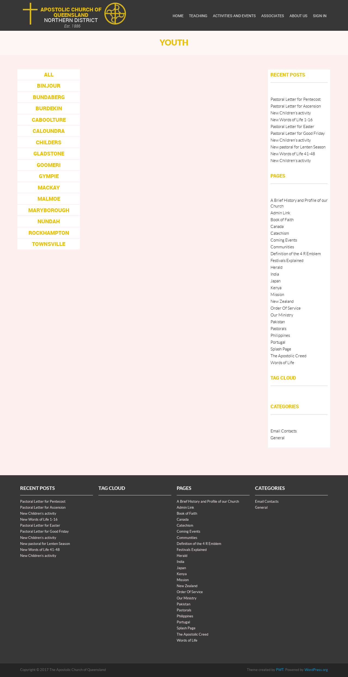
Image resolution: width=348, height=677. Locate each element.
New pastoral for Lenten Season (298, 147)
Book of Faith (282, 220)
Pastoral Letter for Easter (292, 127)
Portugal (278, 342)
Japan (276, 281)
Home (178, 15)
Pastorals (278, 329)
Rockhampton (49, 232)
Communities (282, 247)
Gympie (49, 176)
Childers (48, 142)
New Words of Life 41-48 (293, 154)
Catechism (280, 233)
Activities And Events (234, 15)
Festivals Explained (287, 261)
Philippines (280, 336)
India (275, 274)
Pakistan (278, 322)
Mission (277, 295)
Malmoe (49, 198)
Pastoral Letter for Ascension (296, 106)
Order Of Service (286, 308)
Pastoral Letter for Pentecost (296, 99)
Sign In (320, 15)
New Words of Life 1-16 (292, 120)
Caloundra (49, 131)
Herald (276, 268)
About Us (298, 15)
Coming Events (284, 240)
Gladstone (48, 153)
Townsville (48, 244)
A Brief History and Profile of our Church (208, 502)
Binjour (48, 85)
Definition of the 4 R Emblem (296, 254)
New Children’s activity (291, 113)
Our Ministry (282, 315)
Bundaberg (49, 97)
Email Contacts (284, 431)
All (49, 74)
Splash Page (281, 349)
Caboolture (49, 119)
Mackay (49, 187)
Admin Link (280, 213)
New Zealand (282, 302)
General (278, 438)
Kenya (276, 288)
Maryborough (48, 210)
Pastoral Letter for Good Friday (298, 134)
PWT (280, 670)
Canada (277, 227)
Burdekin (49, 108)
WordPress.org (316, 670)
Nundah (49, 221)
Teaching (198, 15)
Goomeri (49, 165)
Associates (272, 15)
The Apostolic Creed (288, 356)
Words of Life (282, 363)
